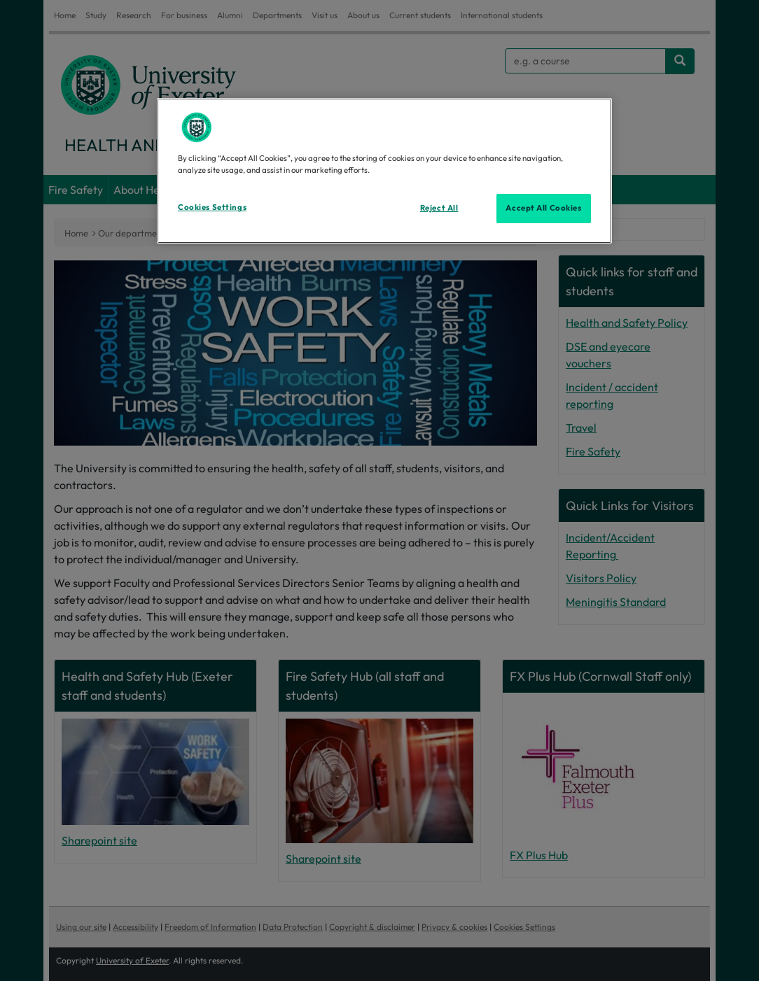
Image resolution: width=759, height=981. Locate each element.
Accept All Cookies (543, 208)
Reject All (439, 208)
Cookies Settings (212, 207)
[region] (384, 171)
